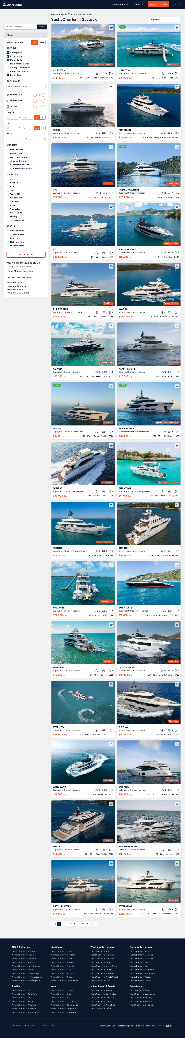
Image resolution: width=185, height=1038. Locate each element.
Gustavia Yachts (15, 289)
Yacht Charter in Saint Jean (20, 271)
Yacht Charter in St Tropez (102, 958)
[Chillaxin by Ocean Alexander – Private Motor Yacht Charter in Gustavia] (83, 45)
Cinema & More (18, 161)
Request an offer (158, 4)
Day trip (14, 238)
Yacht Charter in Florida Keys (25, 973)
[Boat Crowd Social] (160, 1026)
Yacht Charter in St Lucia (62, 977)
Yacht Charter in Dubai (100, 1001)
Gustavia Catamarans (18, 292)
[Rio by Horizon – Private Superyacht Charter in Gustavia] (83, 165)
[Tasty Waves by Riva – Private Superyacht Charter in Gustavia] (149, 224)
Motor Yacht (16, 56)
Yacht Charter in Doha (100, 1008)
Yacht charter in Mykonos (141, 954)
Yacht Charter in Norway (141, 997)
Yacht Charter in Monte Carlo (103, 966)
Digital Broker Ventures (147, 1025)
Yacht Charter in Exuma (23, 954)
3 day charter (17, 234)
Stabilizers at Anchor (20, 164)
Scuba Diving (17, 220)
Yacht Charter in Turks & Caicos (26, 966)
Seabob (14, 182)
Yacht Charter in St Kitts (62, 969)
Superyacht (16, 52)
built (37, 128)
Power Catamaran (19, 71)
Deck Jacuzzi (16, 149)
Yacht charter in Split (139, 966)
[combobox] (26, 27)
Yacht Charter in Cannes (101, 962)
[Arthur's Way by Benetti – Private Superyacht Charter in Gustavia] (83, 881)
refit (42, 128)
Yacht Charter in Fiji (21, 997)
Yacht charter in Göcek (140, 980)
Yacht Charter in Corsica (101, 969)
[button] (165, 19)
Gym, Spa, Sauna (19, 157)
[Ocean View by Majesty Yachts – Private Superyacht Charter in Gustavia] (149, 642)
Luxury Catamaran (20, 63)
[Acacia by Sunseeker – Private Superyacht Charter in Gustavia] (83, 344)
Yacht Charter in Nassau (23, 951)
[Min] (16, 138)
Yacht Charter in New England (26, 980)
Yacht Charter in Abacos (23, 962)
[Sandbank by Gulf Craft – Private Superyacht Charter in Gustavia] (83, 762)
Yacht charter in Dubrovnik (142, 969)
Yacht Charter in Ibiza (100, 951)
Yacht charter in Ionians (140, 962)
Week (42, 42)
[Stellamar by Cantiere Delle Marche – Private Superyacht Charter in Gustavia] (149, 881)
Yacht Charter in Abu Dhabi (102, 1005)
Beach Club (16, 153)
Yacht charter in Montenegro (143, 973)
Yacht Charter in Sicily (100, 980)
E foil (12, 186)
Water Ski (15, 194)
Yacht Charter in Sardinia (102, 973)
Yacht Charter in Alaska (140, 990)
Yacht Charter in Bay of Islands (26, 1012)
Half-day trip (17, 242)
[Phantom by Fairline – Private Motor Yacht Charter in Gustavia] (149, 463)
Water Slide (16, 212)
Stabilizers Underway (21, 168)
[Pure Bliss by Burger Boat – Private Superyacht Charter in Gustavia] (149, 105)
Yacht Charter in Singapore (64, 1008)
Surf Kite (14, 201)
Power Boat (16, 75)
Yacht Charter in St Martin (63, 962)
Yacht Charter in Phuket (62, 990)
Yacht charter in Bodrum (141, 977)
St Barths (63, 14)
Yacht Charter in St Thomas (63, 954)
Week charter (17, 230)
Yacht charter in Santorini (141, 958)
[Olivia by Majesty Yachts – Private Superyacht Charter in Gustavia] (83, 403)
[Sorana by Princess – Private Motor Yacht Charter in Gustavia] (149, 762)
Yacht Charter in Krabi (61, 994)
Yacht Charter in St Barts (62, 958)
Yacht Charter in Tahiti (22, 990)
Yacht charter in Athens (140, 951)
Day (34, 42)
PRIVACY (43, 1025)
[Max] (36, 138)
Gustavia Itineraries (17, 286)
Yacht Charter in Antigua (62, 973)
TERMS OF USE (31, 1025)
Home (54, 14)
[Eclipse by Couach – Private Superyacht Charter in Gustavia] (83, 463)
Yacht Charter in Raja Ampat (64, 1005)
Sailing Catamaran (20, 67)
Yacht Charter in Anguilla (62, 966)
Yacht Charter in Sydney (23, 1001)
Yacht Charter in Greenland (142, 994)
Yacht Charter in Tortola (62, 951)
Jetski (13, 179)
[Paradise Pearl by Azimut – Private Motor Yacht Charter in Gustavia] (149, 821)
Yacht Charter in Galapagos (143, 1005)
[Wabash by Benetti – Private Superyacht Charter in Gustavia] (149, 284)
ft (37, 117)
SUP (12, 190)
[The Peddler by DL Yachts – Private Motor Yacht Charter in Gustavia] (83, 284)
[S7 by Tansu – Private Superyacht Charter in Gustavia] (83, 224)
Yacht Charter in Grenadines (64, 980)
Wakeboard (16, 197)
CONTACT (17, 1025)
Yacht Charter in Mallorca (102, 954)
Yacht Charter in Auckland (24, 1008)
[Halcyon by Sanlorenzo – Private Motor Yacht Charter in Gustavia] (149, 45)
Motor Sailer (16, 60)
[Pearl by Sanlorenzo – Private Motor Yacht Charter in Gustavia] (83, 105)
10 (91, 923)
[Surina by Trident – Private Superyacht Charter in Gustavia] (149, 523)
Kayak (13, 205)
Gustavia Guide (15, 282)
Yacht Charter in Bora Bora (24, 994)
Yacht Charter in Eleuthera (24, 958)
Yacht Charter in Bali (60, 997)
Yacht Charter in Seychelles (103, 994)
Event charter (17, 245)
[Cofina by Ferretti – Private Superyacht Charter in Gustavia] (149, 702)
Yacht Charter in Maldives (102, 990)
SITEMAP (53, 1025)
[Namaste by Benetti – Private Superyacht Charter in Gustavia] (83, 583)
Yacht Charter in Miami (22, 969)
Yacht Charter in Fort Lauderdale (27, 977)
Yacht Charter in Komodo (63, 1001)
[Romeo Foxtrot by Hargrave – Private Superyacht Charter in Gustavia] (149, 165)
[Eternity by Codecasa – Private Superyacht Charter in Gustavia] (83, 702)
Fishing (13, 216)
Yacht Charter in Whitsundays (26, 1005)
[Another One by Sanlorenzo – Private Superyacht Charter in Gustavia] (149, 344)
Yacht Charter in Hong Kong (64, 1012)
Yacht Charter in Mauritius (102, 997)
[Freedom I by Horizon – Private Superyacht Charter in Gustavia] (83, 642)
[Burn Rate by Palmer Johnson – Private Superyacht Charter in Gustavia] (149, 583)
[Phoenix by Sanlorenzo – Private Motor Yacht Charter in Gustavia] (83, 523)
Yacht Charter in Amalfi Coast (104, 977)
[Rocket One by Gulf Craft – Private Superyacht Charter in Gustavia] (149, 403)
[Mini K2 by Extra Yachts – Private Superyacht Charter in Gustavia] (83, 821)
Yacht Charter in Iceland (141, 1001)
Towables (15, 209)
